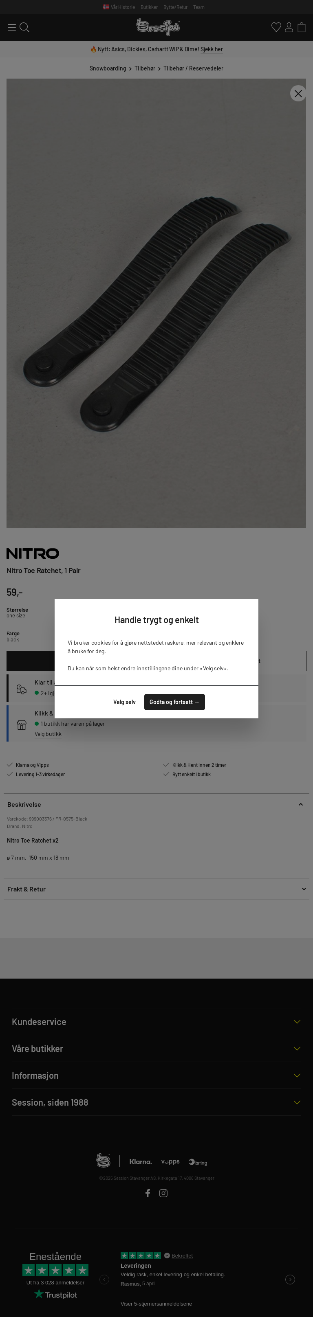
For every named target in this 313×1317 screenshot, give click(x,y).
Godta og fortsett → (175, 701)
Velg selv (124, 701)
